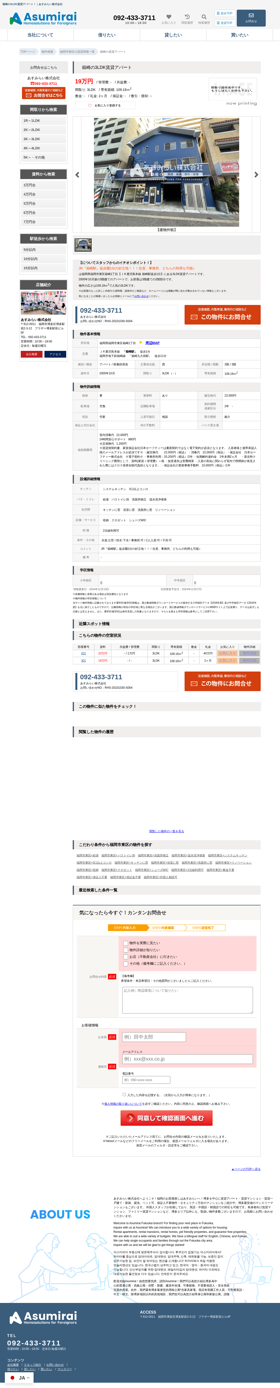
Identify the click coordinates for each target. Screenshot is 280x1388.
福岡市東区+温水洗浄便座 (188, 858)
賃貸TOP (224, 23)
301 (83, 662)
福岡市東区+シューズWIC (151, 872)
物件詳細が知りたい (141, 952)
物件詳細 (249, 654)
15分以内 (30, 268)
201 (83, 654)
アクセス (55, 354)
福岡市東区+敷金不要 (220, 872)
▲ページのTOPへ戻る (245, 1171)
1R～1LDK (31, 121)
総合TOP (224, 13)
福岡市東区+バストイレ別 (118, 858)
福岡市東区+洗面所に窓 (197, 865)
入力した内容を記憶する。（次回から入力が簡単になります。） (167, 1097)
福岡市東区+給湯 (88, 858)
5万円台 (29, 203)
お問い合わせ (141, 296)
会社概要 (31, 354)
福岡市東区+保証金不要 (125, 880)
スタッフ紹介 (32, 1367)
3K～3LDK (31, 139)
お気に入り (227, 654)
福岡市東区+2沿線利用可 (187, 872)
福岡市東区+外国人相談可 (160, 880)
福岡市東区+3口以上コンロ (94, 865)
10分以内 (30, 259)
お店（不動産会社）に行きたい (150, 959)
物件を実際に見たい (141, 945)
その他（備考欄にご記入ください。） (155, 966)
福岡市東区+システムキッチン (227, 858)
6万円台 (29, 213)
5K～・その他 (34, 157)
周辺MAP (152, 343)
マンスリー (64, 1371)
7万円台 (29, 222)
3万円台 (29, 185)
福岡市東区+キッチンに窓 (131, 865)
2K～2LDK (31, 130)
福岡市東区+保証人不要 (92, 880)
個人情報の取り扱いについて (123, 1106)
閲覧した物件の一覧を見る (166, 834)
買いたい (46, 1371)
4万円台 (29, 194)
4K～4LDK (31, 148)
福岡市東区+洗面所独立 (153, 858)
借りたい (13, 1371)
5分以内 (29, 250)
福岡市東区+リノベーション (233, 865)
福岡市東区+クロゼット (116, 872)
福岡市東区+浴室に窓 (165, 865)
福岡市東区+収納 (88, 872)
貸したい (30, 1371)
